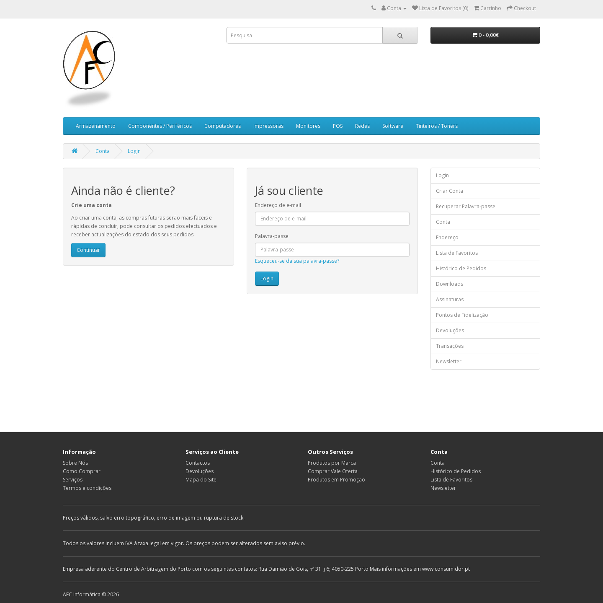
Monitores (308, 125)
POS (338, 125)
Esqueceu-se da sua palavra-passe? (297, 260)
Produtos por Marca (332, 462)
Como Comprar (81, 471)
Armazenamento (96, 125)
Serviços (72, 479)
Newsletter (448, 361)
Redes (362, 125)
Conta (102, 151)
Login (134, 151)
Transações (450, 345)
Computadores (222, 125)
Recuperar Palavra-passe (465, 206)
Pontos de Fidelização (462, 314)
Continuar (88, 250)
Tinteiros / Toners (437, 125)
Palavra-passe (272, 236)
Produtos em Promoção (336, 479)
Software (392, 125)
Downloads (449, 283)
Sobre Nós (75, 462)
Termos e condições (87, 488)
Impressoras (268, 125)
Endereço (447, 237)
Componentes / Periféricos (160, 125)
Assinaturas (450, 299)
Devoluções (450, 330)
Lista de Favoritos (457, 252)
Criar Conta (449, 190)
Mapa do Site (201, 479)
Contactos (198, 462)
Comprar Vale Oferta (333, 471)
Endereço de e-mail (278, 205)
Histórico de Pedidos (461, 268)
